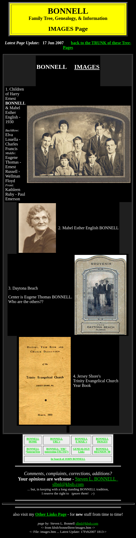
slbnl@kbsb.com (87, 523)
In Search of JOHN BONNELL (68, 459)
